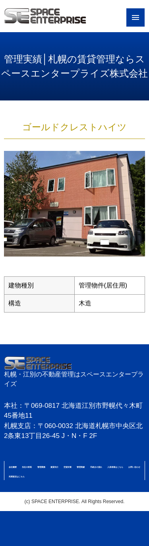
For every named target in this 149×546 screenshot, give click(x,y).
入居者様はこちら (115, 467)
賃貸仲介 (54, 467)
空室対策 (68, 467)
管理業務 (41, 467)
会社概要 (13, 467)
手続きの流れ (96, 467)
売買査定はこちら (17, 476)
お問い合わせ (134, 467)
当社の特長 (27, 467)
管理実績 (81, 467)
